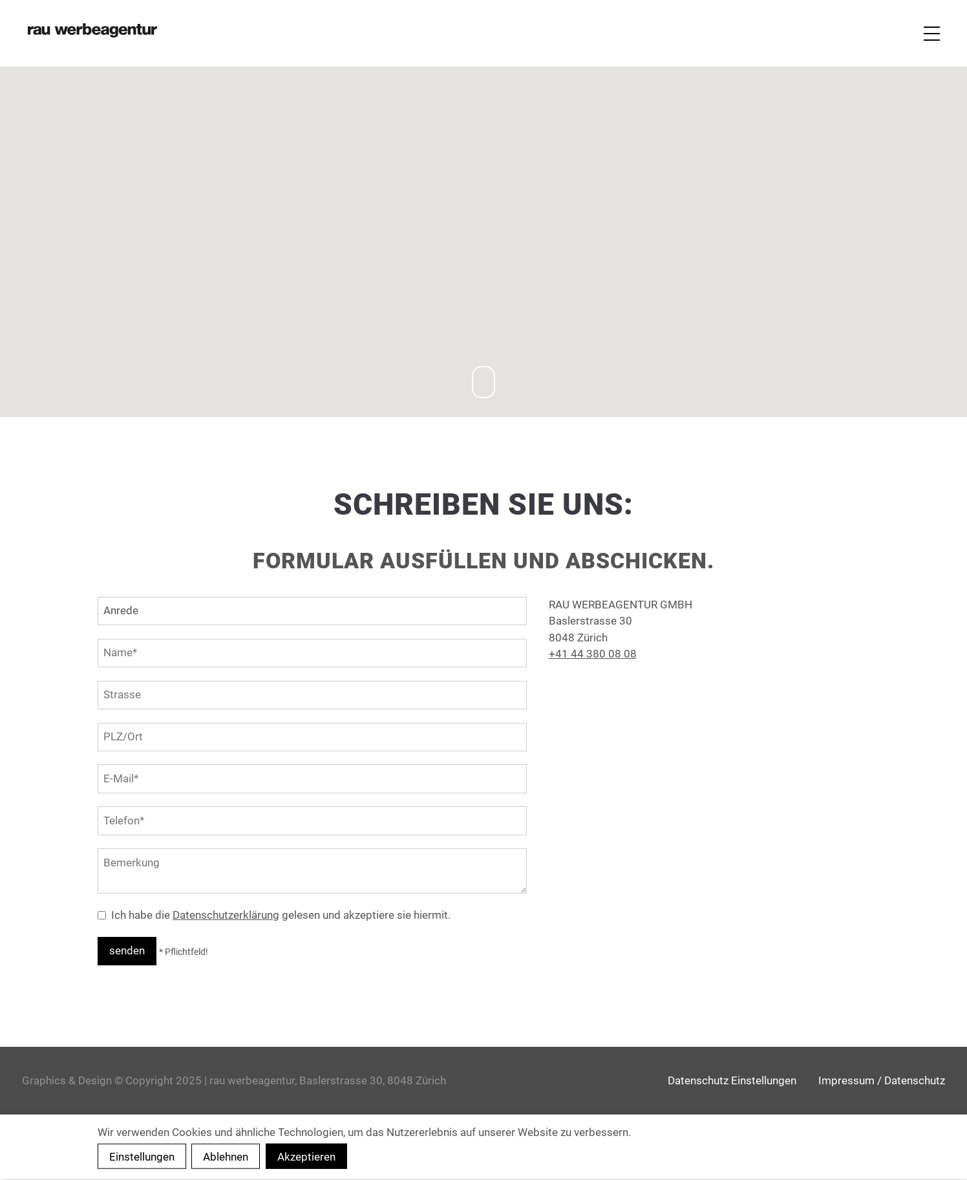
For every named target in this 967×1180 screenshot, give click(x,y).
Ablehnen (225, 1156)
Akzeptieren (306, 1156)
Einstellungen (142, 1156)
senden (127, 950)
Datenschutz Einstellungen (732, 1080)
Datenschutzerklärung (226, 914)
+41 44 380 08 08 (593, 653)
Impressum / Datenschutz (881, 1080)
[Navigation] (930, 33)
